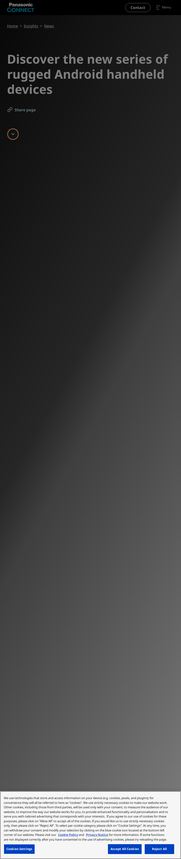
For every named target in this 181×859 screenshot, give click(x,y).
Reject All (159, 849)
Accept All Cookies (125, 849)
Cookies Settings (19, 849)
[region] (90, 825)
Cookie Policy (68, 835)
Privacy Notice (97, 835)
